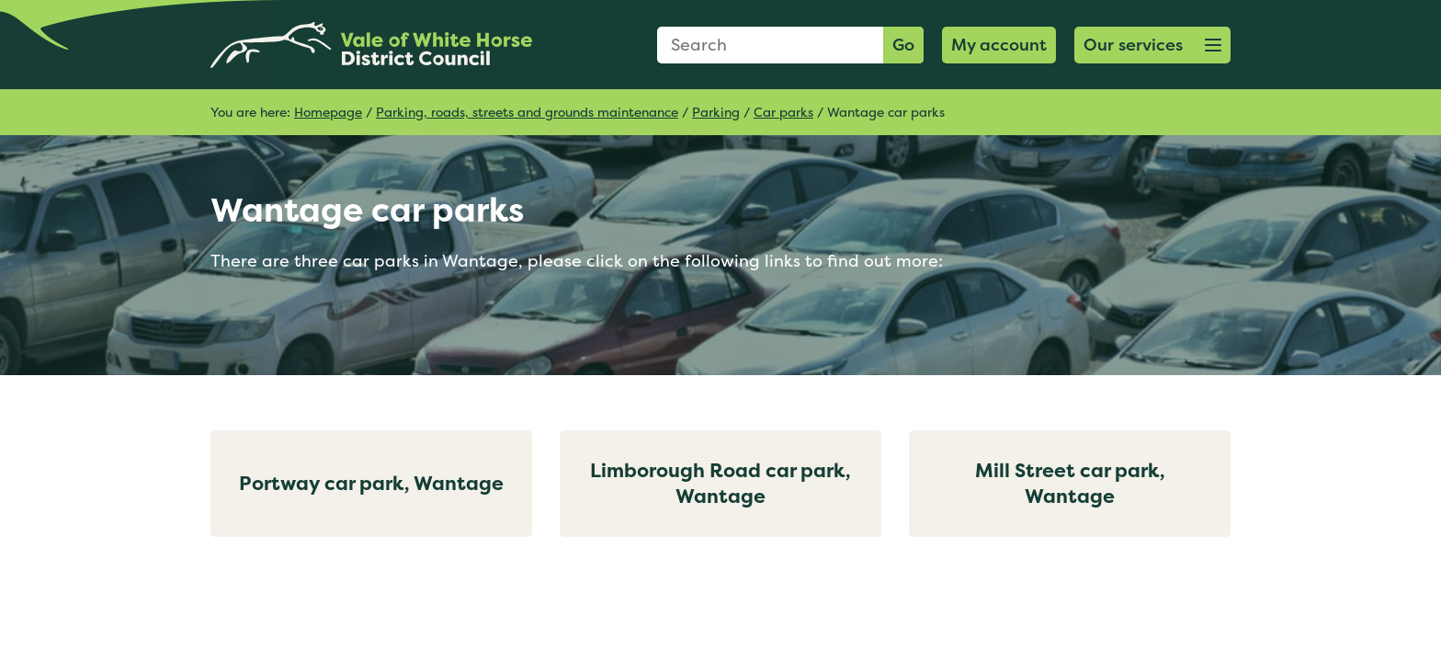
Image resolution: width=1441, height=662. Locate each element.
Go (903, 44)
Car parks (783, 111)
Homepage (328, 111)
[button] (1152, 45)
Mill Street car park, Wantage (1070, 483)
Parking (716, 111)
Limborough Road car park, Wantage (720, 483)
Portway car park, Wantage (371, 483)
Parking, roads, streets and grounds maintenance (527, 111)
